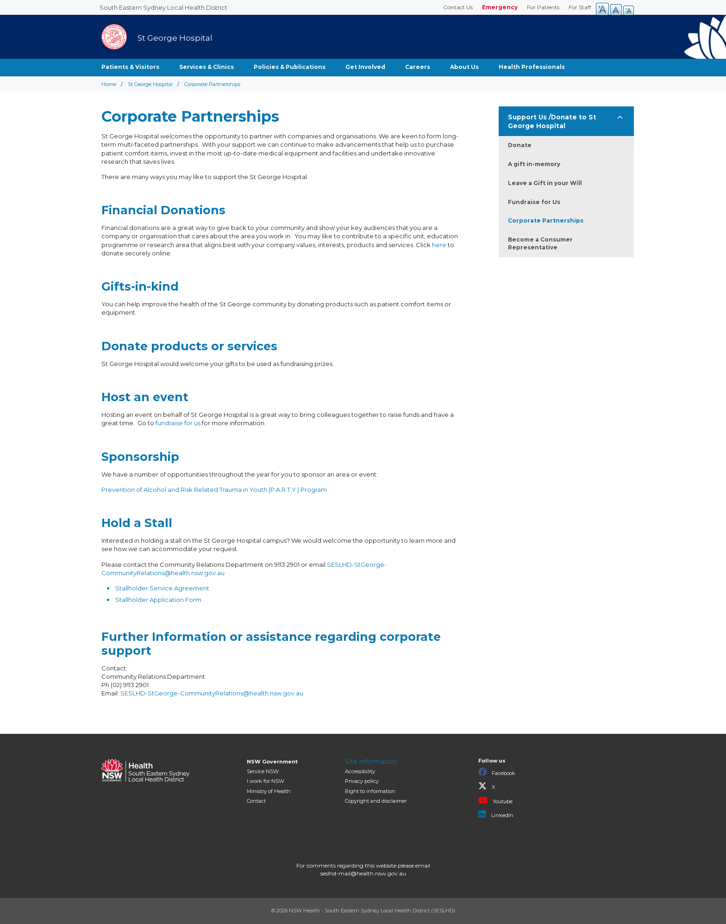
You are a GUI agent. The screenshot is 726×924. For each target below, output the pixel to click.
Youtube (495, 800)
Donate (520, 145)
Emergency (500, 7)
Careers (417, 66)
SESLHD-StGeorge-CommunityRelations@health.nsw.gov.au (211, 693)
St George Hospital (150, 84)
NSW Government (272, 761)
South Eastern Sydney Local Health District (163, 7)
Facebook (496, 772)
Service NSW (263, 771)
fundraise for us (178, 423)
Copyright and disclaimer (376, 801)
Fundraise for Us (534, 201)
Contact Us (458, 7)
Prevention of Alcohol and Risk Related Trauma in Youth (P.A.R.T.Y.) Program (214, 489)
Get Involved (365, 66)
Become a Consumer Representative (540, 243)
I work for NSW (265, 781)
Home (108, 84)
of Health (269, 791)
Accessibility (360, 771)
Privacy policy (362, 781)
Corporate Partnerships (545, 220)
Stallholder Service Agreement (162, 588)
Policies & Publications (289, 66)
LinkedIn (495, 814)
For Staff (580, 7)
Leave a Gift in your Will (545, 183)
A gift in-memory (534, 164)
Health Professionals (532, 66)
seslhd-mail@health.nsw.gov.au (363, 873)
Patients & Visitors (130, 66)
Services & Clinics (206, 66)
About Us (464, 66)
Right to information (370, 791)
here (439, 244)
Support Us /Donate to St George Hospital (552, 121)
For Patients (543, 7)
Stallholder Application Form (158, 599)
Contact (256, 801)
